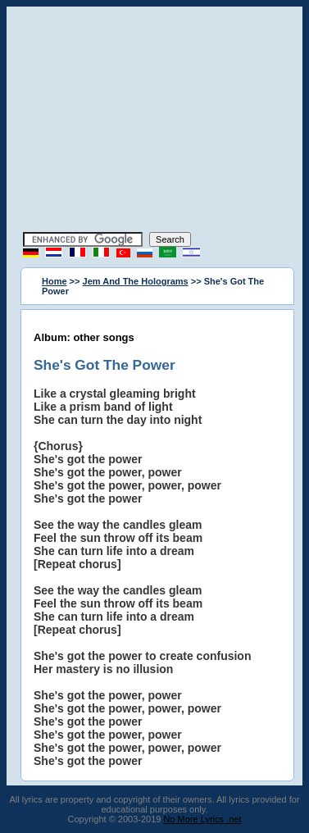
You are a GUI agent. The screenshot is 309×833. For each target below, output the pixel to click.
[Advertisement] (154, 121)
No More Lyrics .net (203, 819)
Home (54, 281)
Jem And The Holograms (136, 281)
